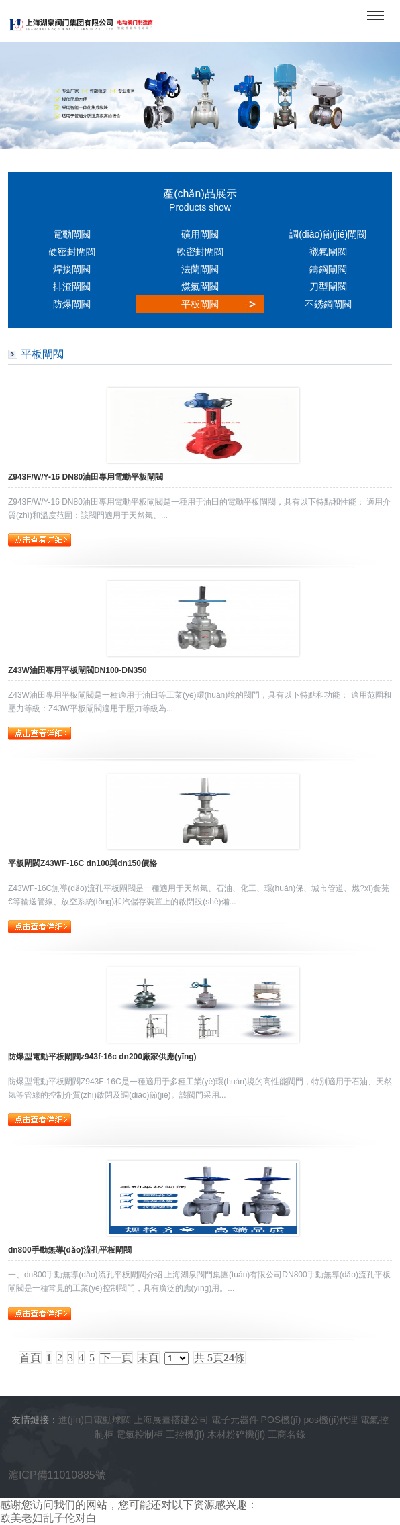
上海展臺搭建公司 (171, 1419)
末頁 (148, 1357)
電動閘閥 (72, 234)
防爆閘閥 (72, 304)
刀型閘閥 (328, 286)
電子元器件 (234, 1419)
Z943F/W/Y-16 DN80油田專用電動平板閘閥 (85, 477)
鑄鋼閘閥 (328, 269)
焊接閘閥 (72, 269)
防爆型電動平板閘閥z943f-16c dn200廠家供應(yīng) (102, 1056)
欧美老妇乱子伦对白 (48, 1518)
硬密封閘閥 (71, 251)
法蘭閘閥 (200, 269)
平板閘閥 (200, 304)
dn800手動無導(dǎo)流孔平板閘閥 (70, 1250)
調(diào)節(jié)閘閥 (327, 234)
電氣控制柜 (139, 1434)
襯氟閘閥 (328, 251)
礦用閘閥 (200, 234)
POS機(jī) (281, 1419)
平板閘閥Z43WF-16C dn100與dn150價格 (82, 863)
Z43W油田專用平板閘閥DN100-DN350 (77, 670)
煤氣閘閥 (200, 286)
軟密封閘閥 (200, 251)
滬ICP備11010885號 (57, 1475)
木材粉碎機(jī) (236, 1434)
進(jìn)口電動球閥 (94, 1419)
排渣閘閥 (72, 286)
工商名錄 (286, 1434)
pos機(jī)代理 (330, 1419)
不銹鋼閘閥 (328, 304)
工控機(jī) (185, 1434)
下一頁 (116, 1357)
